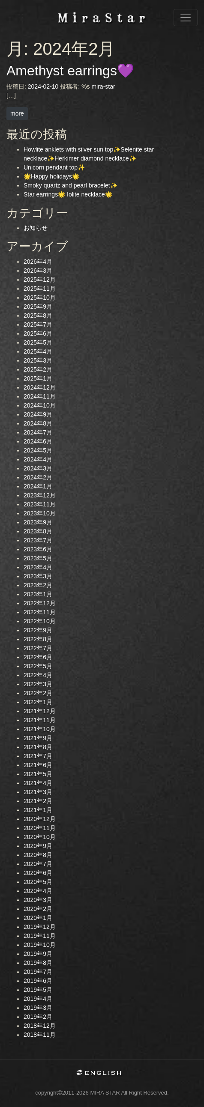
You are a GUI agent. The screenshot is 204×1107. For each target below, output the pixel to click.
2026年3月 (38, 270)
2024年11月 (40, 396)
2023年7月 (38, 540)
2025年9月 (38, 306)
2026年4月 (38, 261)
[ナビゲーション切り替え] (186, 17)
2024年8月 (38, 423)
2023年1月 (38, 594)
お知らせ (36, 227)
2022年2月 (38, 693)
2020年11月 (40, 827)
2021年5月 (38, 774)
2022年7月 (38, 648)
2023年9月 (38, 522)
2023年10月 (40, 513)
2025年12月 (40, 279)
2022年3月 (38, 684)
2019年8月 (38, 962)
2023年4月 (38, 567)
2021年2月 (38, 801)
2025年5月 (38, 342)
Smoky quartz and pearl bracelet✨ (70, 185)
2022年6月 (38, 657)
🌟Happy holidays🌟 (51, 176)
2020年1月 (38, 917)
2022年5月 (38, 666)
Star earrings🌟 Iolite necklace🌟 (68, 194)
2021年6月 (38, 765)
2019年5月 (38, 989)
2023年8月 (38, 531)
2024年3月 (38, 468)
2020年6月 (38, 872)
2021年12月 (40, 711)
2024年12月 (40, 387)
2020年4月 (38, 890)
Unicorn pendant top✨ (54, 167)
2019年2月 (38, 1016)
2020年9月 (38, 845)
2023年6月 (38, 549)
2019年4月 (38, 998)
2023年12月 (40, 495)
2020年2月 (38, 908)
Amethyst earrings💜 (70, 70)
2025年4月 (38, 351)
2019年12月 (40, 926)
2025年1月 (38, 378)
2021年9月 (38, 738)
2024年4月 (38, 459)
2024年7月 (38, 432)
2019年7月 (38, 971)
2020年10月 (40, 836)
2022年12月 (40, 603)
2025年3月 (38, 360)
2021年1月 (38, 809)
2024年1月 (38, 486)
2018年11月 (40, 1034)
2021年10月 (40, 729)
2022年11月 (40, 612)
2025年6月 (38, 333)
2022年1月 (38, 702)
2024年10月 (40, 405)
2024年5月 (38, 450)
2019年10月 (40, 944)
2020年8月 (38, 854)
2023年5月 (38, 558)
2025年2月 (38, 369)
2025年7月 (38, 324)
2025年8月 (38, 315)
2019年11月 (40, 935)
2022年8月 (38, 639)
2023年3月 (38, 576)
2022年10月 (40, 621)
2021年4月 (38, 783)
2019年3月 (38, 1007)
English (102, 1073)
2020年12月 (40, 818)
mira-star (103, 86)
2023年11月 (40, 504)
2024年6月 (38, 441)
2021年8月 (38, 747)
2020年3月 (38, 899)
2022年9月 (38, 630)
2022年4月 (38, 675)
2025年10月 (40, 297)
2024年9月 (38, 414)
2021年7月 (38, 756)
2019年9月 (38, 953)
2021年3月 (38, 792)
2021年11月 (40, 720)
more (17, 113)
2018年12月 (40, 1025)
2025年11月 (40, 288)
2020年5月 (38, 881)
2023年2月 (38, 585)
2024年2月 (38, 477)
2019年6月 (38, 980)
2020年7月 (38, 863)
